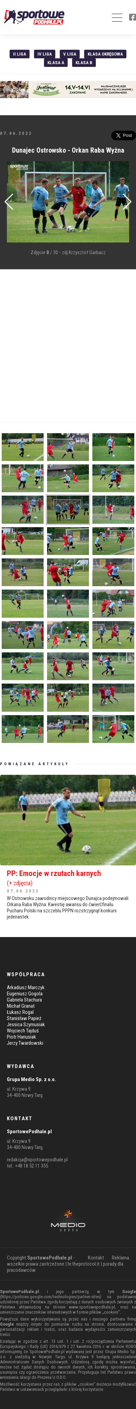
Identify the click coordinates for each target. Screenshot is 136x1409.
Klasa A (55, 62)
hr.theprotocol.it (84, 1264)
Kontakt (96, 1258)
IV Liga (44, 54)
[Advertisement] (68, 346)
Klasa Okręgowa (105, 54)
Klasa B (84, 62)
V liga (69, 54)
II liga (19, 54)
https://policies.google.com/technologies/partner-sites (50, 1296)
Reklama (120, 1258)
